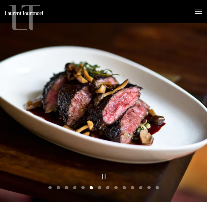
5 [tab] (83, 187)
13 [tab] (149, 187)
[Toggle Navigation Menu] (198, 11)
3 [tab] (66, 187)
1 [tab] (50, 187)
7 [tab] (99, 187)
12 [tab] (140, 187)
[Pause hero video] (103, 176)
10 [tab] (124, 187)
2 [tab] (58, 187)
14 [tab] (157, 187)
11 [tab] (132, 187)
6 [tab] (91, 187)
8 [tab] (108, 187)
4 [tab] (75, 187)
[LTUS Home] (24, 17)
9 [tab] (116, 187)
